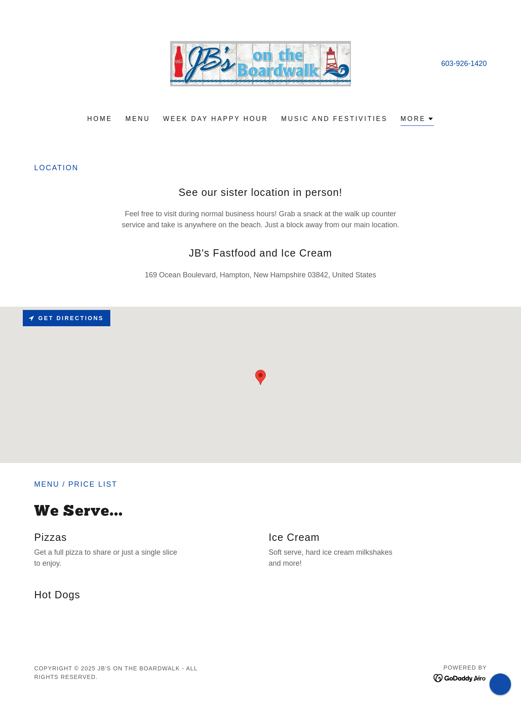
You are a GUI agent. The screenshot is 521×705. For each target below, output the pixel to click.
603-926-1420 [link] (464, 63)
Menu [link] (137, 118)
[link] (260, 63)
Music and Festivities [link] (334, 118)
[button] (417, 120)
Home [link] (99, 118)
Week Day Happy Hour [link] (215, 118)
